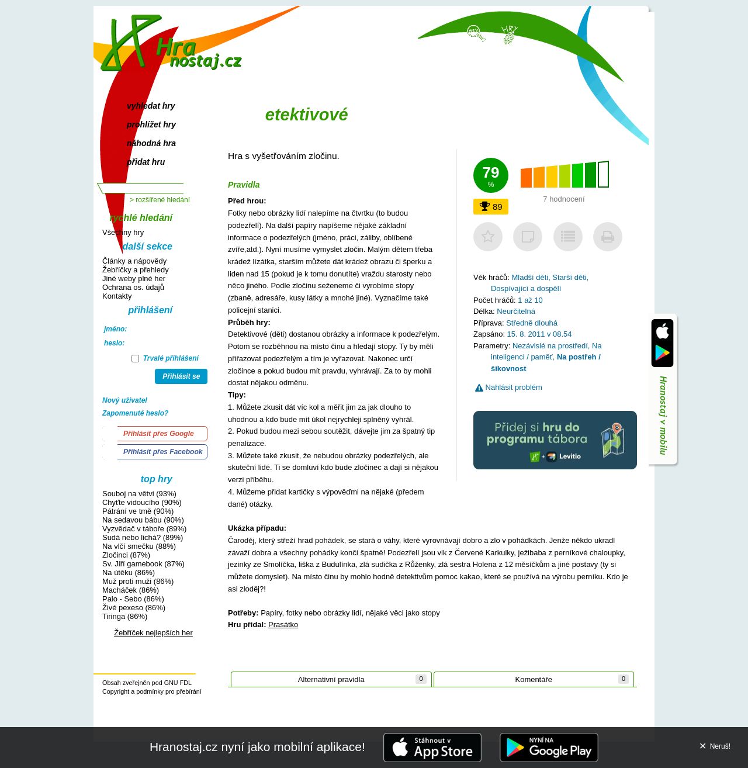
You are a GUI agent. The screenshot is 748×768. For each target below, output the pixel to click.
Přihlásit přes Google (158, 434)
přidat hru (146, 162)
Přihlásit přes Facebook (162, 452)
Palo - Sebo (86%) (133, 598)
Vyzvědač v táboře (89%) (144, 528)
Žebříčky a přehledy (135, 269)
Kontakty (116, 296)
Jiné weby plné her (133, 278)
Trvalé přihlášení (165, 358)
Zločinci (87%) (126, 555)
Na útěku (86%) (128, 572)
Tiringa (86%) (124, 616)
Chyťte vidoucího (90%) (142, 502)
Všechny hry (123, 232)
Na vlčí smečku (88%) (139, 546)
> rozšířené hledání (160, 200)
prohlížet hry (151, 124)
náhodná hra (151, 143)
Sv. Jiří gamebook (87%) (143, 563)
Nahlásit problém (508, 387)
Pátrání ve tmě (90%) (138, 511)
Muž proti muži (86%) (138, 581)
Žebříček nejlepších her (153, 632)
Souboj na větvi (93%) (139, 493)
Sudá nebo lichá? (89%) (142, 537)
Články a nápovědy (134, 261)
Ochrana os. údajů (133, 287)
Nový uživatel (124, 400)
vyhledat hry (151, 105)
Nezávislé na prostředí (550, 345)
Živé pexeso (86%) (133, 607)
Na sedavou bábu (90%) (143, 520)
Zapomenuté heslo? (135, 413)
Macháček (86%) (130, 590)
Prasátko (283, 624)
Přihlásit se (181, 376)
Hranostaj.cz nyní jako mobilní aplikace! (257, 746)
